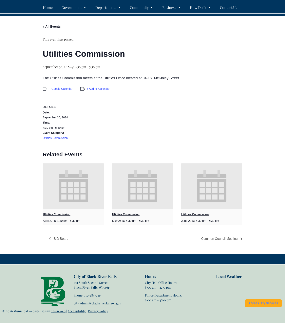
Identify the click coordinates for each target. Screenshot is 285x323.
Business (171, 7)
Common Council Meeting (219, 238)
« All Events (52, 26)
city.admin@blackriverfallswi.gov (97, 303)
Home (48, 7)
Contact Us (228, 7)
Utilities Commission (55, 138)
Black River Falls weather (236, 295)
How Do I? (200, 7)
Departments (108, 7)
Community (141, 7)
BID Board (60, 238)
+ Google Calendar (60, 88)
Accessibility (77, 311)
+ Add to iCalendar (98, 88)
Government (74, 7)
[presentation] (73, 186)
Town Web (58, 311)
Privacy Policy (98, 311)
